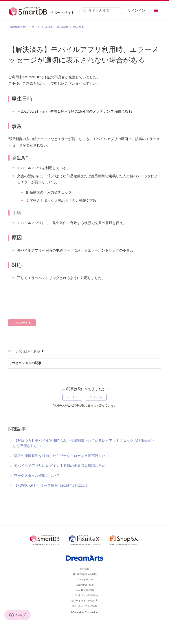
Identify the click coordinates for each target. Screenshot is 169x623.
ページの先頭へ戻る (26, 351)
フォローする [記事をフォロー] (22, 322)
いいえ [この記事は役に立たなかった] (98, 397)
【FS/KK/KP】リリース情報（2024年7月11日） (51, 485)
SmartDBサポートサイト (24, 27)
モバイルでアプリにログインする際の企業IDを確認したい (59, 466)
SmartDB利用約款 (84, 590)
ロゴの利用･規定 (84, 584)
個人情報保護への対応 (84, 574)
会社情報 (84, 569)
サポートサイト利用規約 (84, 595)
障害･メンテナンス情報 (84, 606)
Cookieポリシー (84, 579)
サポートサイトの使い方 (84, 600)
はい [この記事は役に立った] (74, 397)
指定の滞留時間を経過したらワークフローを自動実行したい (61, 456)
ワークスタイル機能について (37, 475)
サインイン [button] (136, 10)
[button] (156, 10)
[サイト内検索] (101, 10)
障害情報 (78, 27)
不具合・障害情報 (56, 27)
